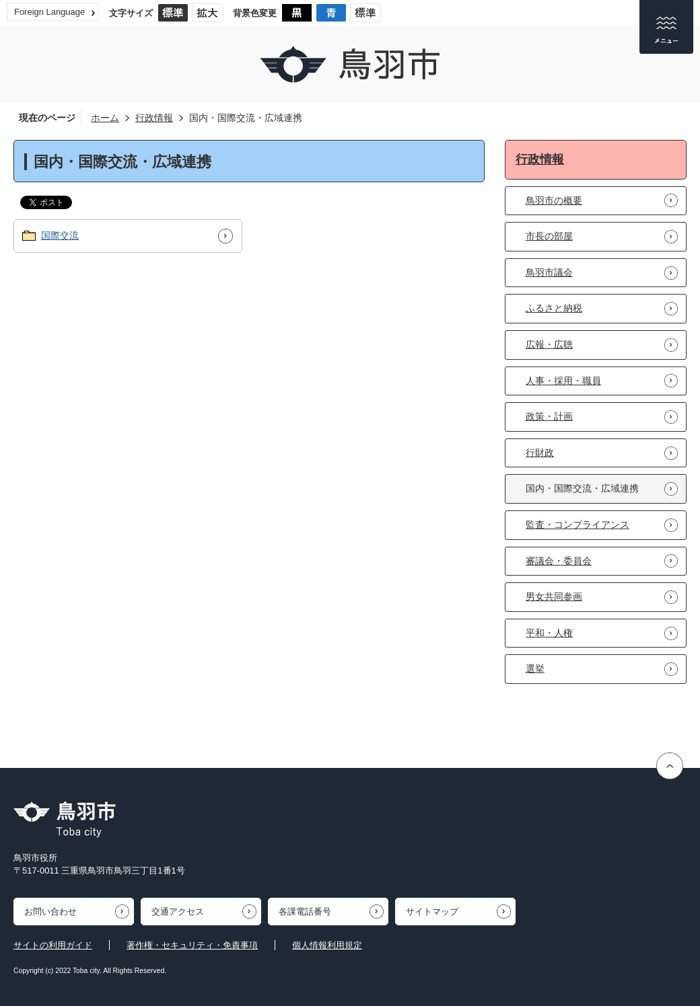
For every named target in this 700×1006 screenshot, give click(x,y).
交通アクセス (177, 911)
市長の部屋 (549, 236)
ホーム (105, 117)
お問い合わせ (50, 911)
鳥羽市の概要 (554, 200)
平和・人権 (549, 632)
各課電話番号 (305, 911)
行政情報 (154, 117)
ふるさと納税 (554, 308)
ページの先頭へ (671, 766)
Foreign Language (49, 12)
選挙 (535, 668)
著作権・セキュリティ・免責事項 (192, 945)
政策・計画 (549, 416)
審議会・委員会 (559, 560)
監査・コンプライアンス (577, 524)
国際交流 (60, 235)
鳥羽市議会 (549, 272)
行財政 (540, 452)
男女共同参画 (554, 596)
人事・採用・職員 (563, 380)
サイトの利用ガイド (52, 945)
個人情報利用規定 (327, 945)
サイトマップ (432, 911)
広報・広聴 (549, 344)
